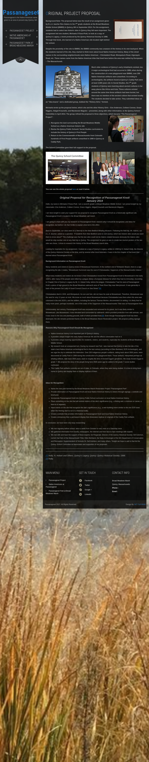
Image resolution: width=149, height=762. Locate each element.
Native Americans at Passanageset (20, 36)
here (74, 189)
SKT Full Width (140, 504)
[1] (47, 455)
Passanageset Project (22, 30)
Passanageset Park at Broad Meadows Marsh (22, 44)
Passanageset (21, 12)
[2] (47, 459)
